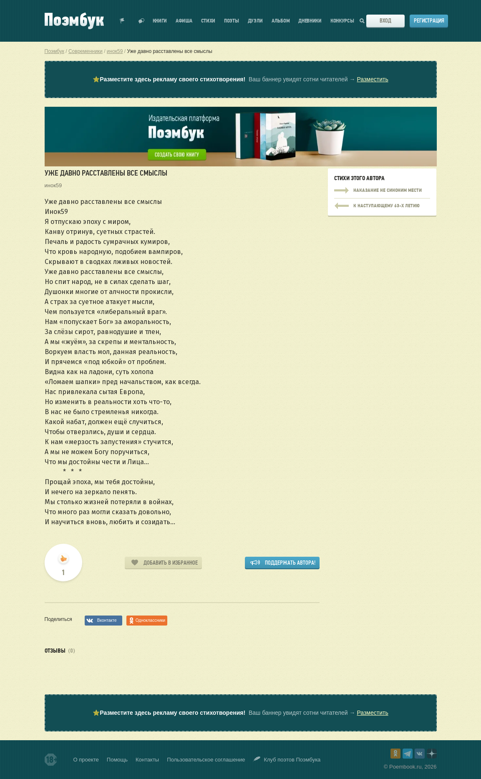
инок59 (53, 185)
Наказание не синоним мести (382, 190)
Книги (160, 21)
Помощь (117, 759)
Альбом (281, 21)
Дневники (310, 21)
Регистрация (429, 21)
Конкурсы (342, 21)
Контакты (147, 759)
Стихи (208, 21)
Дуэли (255, 21)
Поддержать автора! (290, 563)
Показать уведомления (122, 21)
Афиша (184, 21)
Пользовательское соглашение (206, 759)
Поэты (231, 21)
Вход (385, 21)
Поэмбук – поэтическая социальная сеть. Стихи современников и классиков (74, 20)
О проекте (86, 759)
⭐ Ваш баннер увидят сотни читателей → (240, 79)
